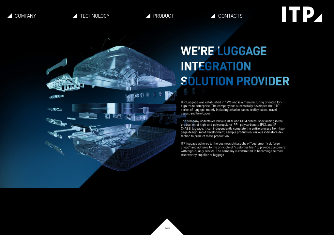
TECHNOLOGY (94, 16)
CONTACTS (230, 16)
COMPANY (25, 16)
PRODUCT (163, 16)
